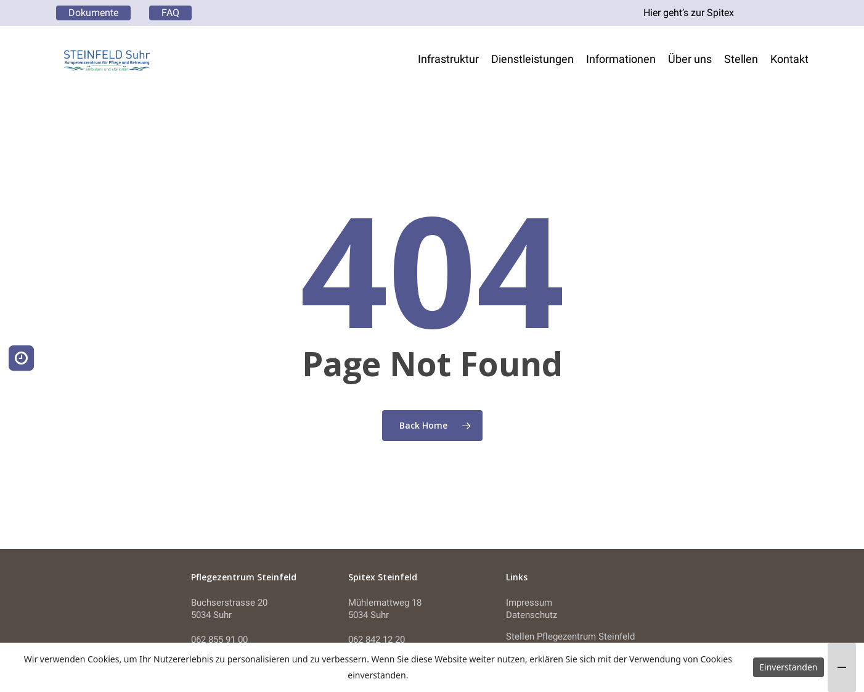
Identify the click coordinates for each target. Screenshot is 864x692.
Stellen (741, 58)
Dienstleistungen (532, 58)
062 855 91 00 (219, 639)
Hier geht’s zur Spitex (688, 13)
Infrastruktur (448, 58)
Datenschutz (531, 614)
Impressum (529, 602)
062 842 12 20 (376, 639)
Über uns (690, 58)
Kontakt (789, 58)
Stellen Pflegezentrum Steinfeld (570, 636)
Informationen (621, 58)
